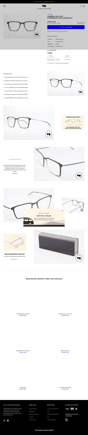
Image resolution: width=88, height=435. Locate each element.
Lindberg (14, 173)
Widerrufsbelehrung (53, 414)
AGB (48, 411)
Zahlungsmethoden (53, 408)
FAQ (48, 417)
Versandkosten (51, 419)
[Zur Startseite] (44, 430)
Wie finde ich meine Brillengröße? (58, 63)
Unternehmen (33, 408)
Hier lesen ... (15, 259)
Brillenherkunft (34, 414)
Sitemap (31, 417)
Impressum (32, 411)
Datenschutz (33, 419)
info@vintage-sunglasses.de (48, 219)
